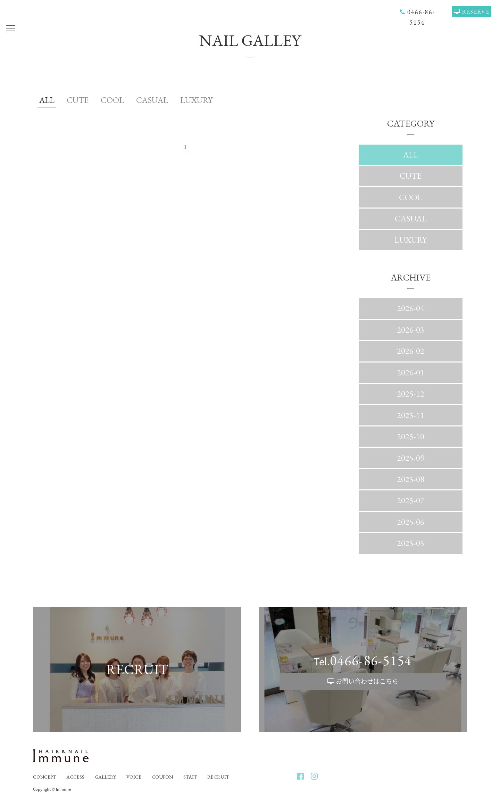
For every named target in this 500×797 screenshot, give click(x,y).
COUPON (162, 777)
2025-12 (410, 393)
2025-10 (410, 436)
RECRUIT (218, 777)
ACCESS (75, 777)
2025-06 (410, 522)
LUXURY (196, 100)
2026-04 (410, 308)
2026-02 (410, 350)
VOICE (133, 777)
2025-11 (410, 415)
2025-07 (410, 500)
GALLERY (105, 777)
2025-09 (410, 458)
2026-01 (410, 372)
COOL (112, 100)
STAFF (190, 777)
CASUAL (152, 100)
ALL (47, 100)
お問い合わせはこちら (367, 681)
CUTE (78, 100)
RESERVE (476, 11)
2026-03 (410, 329)
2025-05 (410, 543)
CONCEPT (44, 777)
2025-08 (410, 479)
